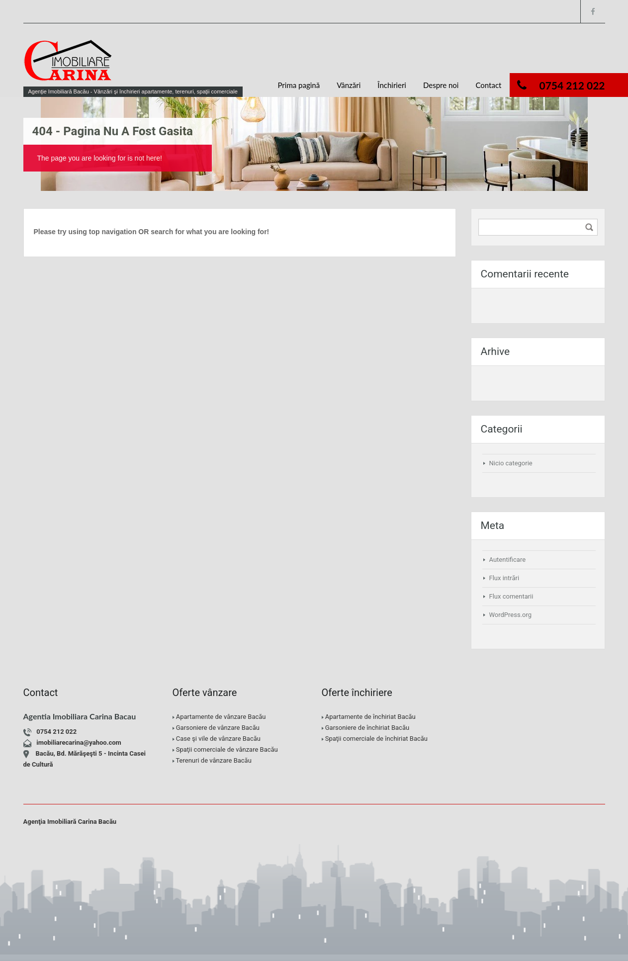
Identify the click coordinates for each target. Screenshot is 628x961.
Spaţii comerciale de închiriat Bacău (376, 738)
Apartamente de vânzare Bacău (221, 716)
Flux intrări (504, 578)
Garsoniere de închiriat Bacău (367, 727)
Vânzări (348, 85)
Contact (488, 85)
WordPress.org (510, 614)
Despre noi (441, 85)
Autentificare (507, 559)
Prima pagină (298, 85)
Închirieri (391, 85)
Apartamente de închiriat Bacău (370, 716)
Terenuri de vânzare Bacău (213, 760)
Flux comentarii (511, 596)
